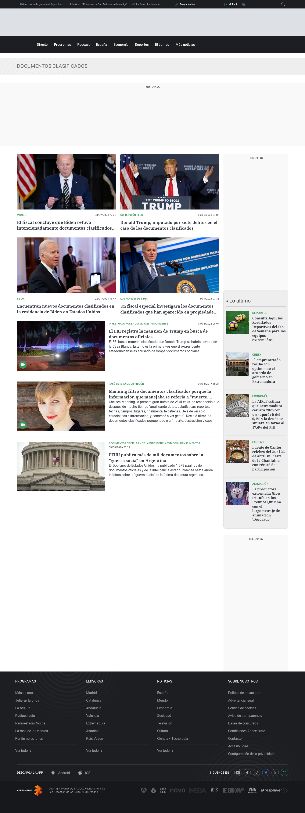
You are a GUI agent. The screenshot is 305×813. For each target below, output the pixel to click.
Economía (121, 45)
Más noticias (185, 45)
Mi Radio (231, 4)
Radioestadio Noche (32, 722)
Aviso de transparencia (247, 714)
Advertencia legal (242, 699)
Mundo (164, 699)
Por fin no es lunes (30, 737)
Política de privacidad (246, 691)
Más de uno (26, 691)
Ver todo (25, 749)
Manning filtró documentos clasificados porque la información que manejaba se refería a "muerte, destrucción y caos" (162, 396)
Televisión (166, 722)
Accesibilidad (240, 745)
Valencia (94, 714)
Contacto (236, 737)
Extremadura (97, 722)
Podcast (83, 45)
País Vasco (96, 737)
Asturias (94, 729)
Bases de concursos (245, 722)
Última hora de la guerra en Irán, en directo (42, 4)
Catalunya (95, 699)
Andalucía (95, 707)
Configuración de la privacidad (252, 752)
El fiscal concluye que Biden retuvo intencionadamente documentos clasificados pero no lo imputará (64, 228)
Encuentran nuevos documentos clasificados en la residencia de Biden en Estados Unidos (64, 309)
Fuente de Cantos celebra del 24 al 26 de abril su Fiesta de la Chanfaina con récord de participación (268, 456)
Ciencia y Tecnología (174, 737)
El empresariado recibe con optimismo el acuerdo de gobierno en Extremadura (266, 370)
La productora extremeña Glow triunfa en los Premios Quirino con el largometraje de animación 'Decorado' (266, 501)
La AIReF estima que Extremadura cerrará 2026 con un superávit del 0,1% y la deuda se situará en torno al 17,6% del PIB (268, 413)
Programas (62, 45)
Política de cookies (244, 707)
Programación (185, 4)
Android (60, 773)
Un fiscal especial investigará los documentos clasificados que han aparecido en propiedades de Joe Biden (168, 311)
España (101, 45)
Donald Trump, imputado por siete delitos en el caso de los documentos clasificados (167, 225)
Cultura (164, 729)
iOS (84, 773)
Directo (42, 45)
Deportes (142, 45)
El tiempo (162, 45)
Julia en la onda (29, 699)
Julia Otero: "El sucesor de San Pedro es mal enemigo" (98, 4)
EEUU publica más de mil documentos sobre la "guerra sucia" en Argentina (158, 457)
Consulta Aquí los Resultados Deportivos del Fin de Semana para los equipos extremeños (269, 329)
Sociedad (166, 714)
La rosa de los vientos (33, 729)
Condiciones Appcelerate (248, 729)
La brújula (24, 707)
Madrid (93, 691)
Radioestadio (27, 714)
